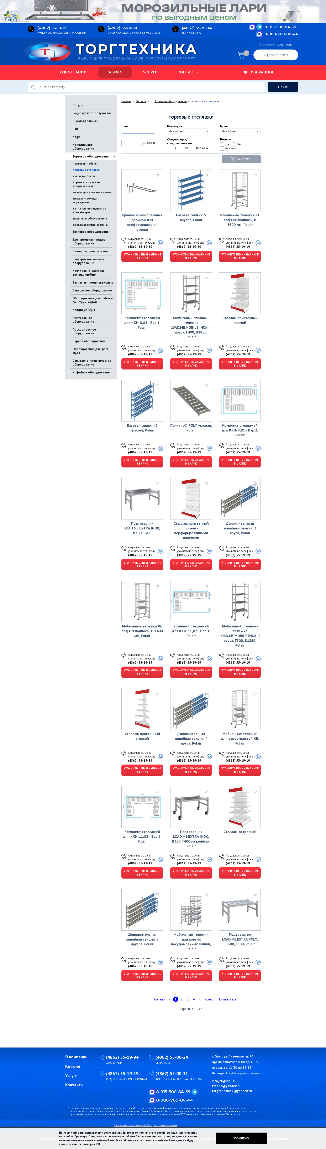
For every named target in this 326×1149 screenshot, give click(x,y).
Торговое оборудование (91, 156)
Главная (126, 101)
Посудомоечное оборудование (84, 331)
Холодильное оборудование (83, 146)
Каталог (114, 72)
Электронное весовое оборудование (88, 261)
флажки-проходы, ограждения (85, 200)
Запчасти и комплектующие (93, 282)
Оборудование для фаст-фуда (91, 351)
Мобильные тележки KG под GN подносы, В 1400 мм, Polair (142, 631)
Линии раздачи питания (90, 251)
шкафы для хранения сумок (92, 192)
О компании (73, 72)
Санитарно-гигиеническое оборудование (92, 362)
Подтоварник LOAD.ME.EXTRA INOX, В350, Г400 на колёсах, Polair (191, 838)
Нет (186, 148)
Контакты (188, 72)
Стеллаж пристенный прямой (240, 320)
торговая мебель (85, 163)
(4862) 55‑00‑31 (122, 28)
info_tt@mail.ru (224, 1081)
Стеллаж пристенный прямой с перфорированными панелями (191, 530)
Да (174, 148)
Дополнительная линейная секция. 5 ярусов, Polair (142, 939)
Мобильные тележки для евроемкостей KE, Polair (240, 738)
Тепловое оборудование (91, 232)
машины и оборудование (90, 218)
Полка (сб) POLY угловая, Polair (191, 428)
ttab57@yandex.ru (226, 1086)
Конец (209, 999)
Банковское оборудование (92, 290)
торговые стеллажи (86, 170)
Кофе (76, 137)
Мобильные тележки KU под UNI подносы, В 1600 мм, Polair (240, 220)
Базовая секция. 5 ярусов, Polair (191, 217)
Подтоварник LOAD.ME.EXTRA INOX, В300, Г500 (142, 528)
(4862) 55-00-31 (172, 1073)
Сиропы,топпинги (85, 121)
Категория (174, 126)
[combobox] (189, 131)
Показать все (227, 999)
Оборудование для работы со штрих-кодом (93, 300)
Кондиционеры (84, 310)
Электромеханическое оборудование (89, 241)
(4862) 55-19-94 (122, 1057)
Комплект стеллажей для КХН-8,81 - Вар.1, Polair (142, 322)
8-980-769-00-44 (281, 34)
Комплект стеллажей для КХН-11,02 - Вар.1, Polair (191, 631)
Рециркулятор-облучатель (92, 113)
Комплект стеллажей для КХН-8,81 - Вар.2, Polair (240, 430)
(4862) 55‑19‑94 (197, 28)
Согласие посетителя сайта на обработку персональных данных (145, 1125)
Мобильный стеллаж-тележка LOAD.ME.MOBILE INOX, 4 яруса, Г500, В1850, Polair (240, 636)
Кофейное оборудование (91, 372)
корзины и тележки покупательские (86, 184)
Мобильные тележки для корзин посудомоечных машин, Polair (191, 941)
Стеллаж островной (240, 831)
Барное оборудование (89, 341)
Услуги (150, 72)
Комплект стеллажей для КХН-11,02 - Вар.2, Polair (142, 836)
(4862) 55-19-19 (140, 246)
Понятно (241, 1138)
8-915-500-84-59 (280, 27)
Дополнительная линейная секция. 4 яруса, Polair (191, 738)
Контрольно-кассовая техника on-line (89, 272)
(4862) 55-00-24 (172, 1057)
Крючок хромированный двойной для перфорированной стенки (142, 222)
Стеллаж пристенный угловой (142, 736)
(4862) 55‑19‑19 (51, 28)
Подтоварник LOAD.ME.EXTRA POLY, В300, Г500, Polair (240, 939)
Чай (75, 129)
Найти (283, 87)
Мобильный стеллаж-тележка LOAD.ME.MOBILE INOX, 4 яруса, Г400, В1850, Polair (191, 327)
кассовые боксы (84, 176)
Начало (159, 999)
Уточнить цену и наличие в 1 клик (142, 256)
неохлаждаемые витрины (90, 225)
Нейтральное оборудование (83, 320)
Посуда (78, 105)
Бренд (224, 126)
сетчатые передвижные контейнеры (89, 210)
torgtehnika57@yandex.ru (232, 1091)
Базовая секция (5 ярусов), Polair (142, 428)
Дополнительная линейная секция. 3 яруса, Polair (240, 528)
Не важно (202, 148)
